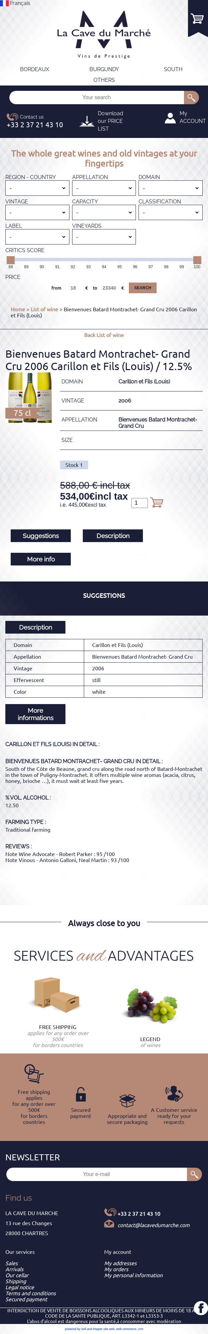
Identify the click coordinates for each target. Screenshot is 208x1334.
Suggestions (41, 535)
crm (140, 1329)
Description (113, 535)
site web (109, 1329)
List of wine (44, 309)
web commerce (126, 1329)
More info (41, 559)
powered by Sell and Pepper (83, 1329)
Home (18, 309)
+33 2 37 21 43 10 (139, 1214)
